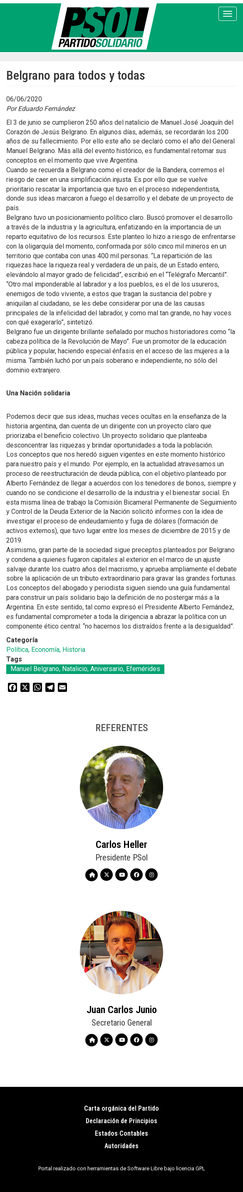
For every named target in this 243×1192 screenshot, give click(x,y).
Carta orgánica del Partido (121, 1108)
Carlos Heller (121, 844)
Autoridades (121, 1146)
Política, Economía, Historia (45, 650)
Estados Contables (121, 1133)
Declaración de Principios (121, 1121)
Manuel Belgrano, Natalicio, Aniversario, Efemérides (85, 669)
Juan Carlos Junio (122, 1010)
